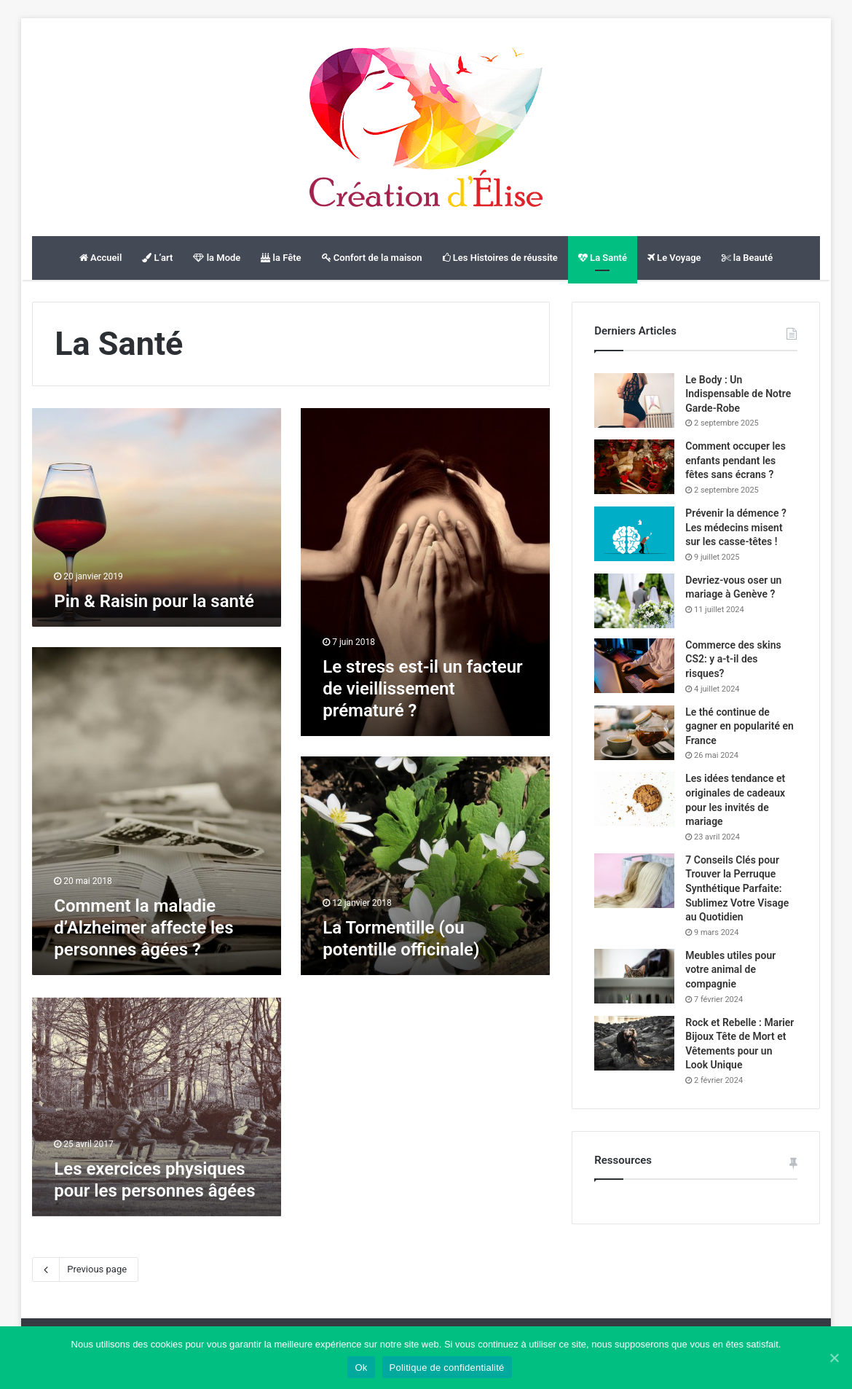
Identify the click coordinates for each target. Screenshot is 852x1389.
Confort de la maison (372, 257)
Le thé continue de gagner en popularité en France (739, 726)
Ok (361, 1367)
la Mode (216, 257)
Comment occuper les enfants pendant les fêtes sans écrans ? (735, 460)
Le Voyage (674, 257)
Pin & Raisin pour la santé (154, 601)
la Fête (281, 257)
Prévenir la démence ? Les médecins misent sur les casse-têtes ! (735, 527)
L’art (157, 257)
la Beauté (747, 257)
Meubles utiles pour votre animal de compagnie (730, 970)
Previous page (85, 1269)
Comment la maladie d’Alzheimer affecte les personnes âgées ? (143, 928)
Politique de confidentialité (447, 1367)
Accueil (100, 257)
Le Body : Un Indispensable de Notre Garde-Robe (738, 394)
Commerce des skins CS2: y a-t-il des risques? (733, 659)
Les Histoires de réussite (500, 257)
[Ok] (834, 1357)
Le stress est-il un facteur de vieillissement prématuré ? (423, 689)
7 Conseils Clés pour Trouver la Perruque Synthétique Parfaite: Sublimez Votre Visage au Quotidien (737, 888)
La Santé (602, 257)
